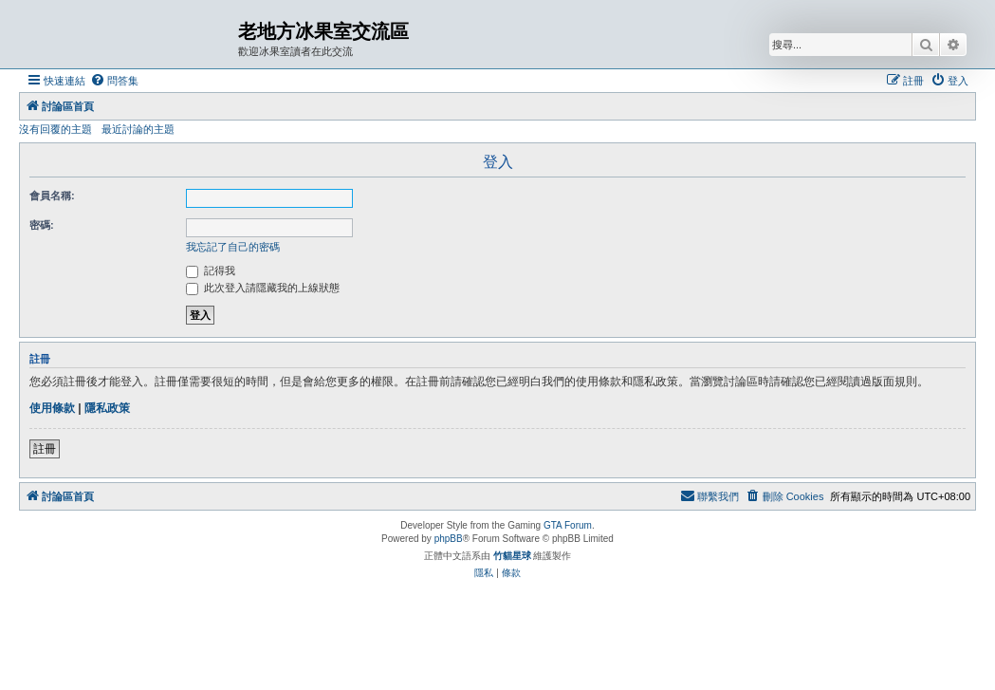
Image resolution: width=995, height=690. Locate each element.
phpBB (448, 538)
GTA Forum (568, 525)
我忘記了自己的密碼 (233, 246)
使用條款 (52, 408)
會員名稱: (52, 195)
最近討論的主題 (138, 129)
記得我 (210, 270)
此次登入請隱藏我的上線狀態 (263, 287)
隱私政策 (107, 408)
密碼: (41, 225)
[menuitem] (114, 80)
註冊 (44, 449)
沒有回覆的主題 (55, 129)
